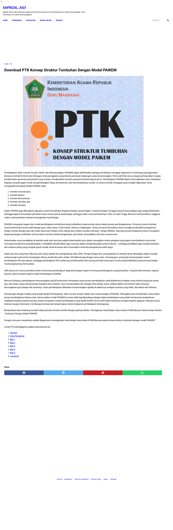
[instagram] (166, 8)
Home (6, 17)
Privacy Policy (96, 431)
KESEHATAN (32, 17)
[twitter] (155, 8)
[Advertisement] (59, 40)
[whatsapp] (101, 409)
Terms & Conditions (81, 431)
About (105, 431)
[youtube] (160, 8)
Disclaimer (68, 431)
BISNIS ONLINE (47, 17)
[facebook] (149, 8)
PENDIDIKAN (18, 17)
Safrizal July (16, 5)
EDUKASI (60, 17)
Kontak (59, 431)
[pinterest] (73, 409)
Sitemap (113, 431)
